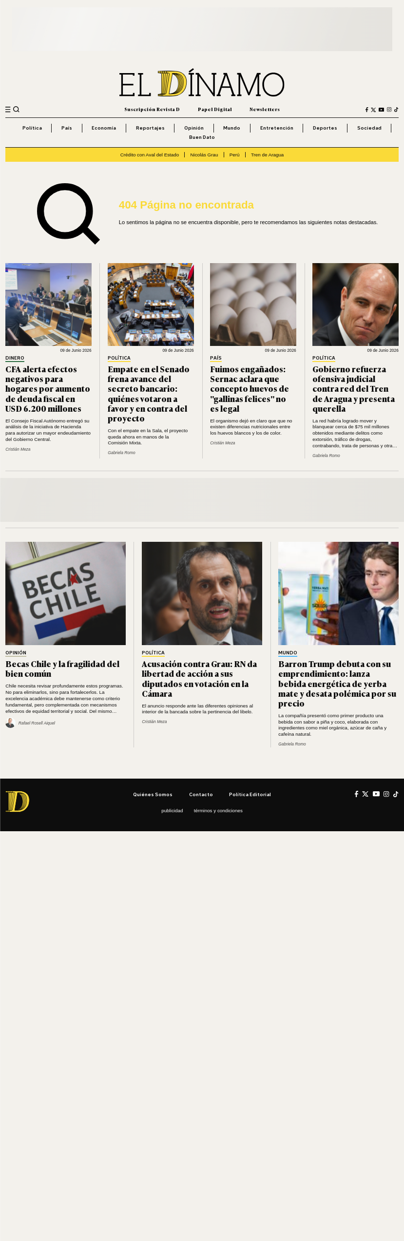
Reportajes (150, 128)
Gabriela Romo (121, 452)
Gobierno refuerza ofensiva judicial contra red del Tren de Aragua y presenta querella (353, 388)
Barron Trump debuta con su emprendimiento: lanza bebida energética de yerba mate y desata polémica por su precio (337, 683)
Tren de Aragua (267, 154)
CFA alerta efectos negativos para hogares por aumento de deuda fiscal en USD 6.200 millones (47, 388)
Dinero (14, 358)
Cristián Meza (17, 449)
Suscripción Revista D (152, 109)
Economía (104, 128)
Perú (235, 154)
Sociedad (369, 128)
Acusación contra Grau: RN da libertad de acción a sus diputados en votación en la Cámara (199, 678)
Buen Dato (202, 137)
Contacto (201, 794)
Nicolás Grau (204, 154)
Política (32, 128)
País (66, 128)
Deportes (325, 128)
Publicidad (172, 810)
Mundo (231, 128)
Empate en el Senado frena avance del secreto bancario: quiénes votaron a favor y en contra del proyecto (149, 393)
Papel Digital (215, 109)
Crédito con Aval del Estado (149, 154)
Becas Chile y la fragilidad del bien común (62, 668)
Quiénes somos (153, 794)
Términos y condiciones (218, 810)
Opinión (194, 128)
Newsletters (265, 109)
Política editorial (250, 794)
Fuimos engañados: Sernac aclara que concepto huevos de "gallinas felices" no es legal (249, 388)
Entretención (276, 128)
